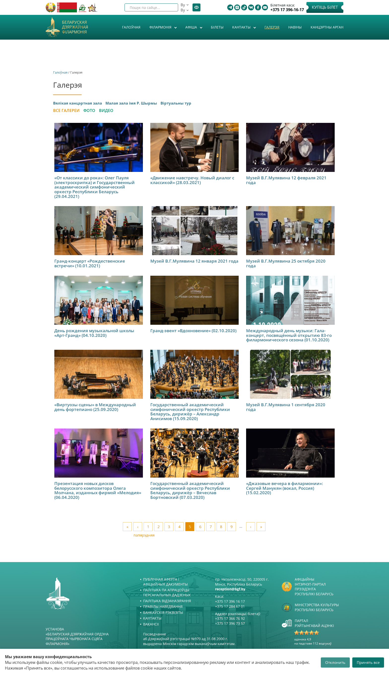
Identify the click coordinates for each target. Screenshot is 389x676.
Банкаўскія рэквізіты (163, 612)
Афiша (191, 27)
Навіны (295, 27)
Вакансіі (151, 624)
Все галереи (66, 110)
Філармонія (160, 27)
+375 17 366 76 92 (230, 618)
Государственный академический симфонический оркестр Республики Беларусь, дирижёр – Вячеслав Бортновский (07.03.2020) (190, 490)
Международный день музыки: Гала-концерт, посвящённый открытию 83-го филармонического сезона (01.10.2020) (289, 335)
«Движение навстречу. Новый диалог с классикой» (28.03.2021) (192, 180)
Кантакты (242, 27)
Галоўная (131, 27)
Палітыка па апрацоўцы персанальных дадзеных (167, 592)
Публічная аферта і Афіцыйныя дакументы (165, 582)
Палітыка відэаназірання (167, 600)
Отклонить (335, 662)
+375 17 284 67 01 (230, 606)
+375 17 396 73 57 (230, 623)
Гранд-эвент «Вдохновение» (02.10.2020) (193, 330)
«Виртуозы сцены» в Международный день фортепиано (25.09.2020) (95, 407)
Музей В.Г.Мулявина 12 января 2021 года (194, 261)
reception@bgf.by (230, 589)
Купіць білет (325, 7)
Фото (89, 110)
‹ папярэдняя (137, 527)
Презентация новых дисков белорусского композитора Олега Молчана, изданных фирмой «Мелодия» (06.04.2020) (97, 490)
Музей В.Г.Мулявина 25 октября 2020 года (285, 263)
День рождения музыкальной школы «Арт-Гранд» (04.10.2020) (94, 333)
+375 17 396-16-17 (287, 9)
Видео (106, 110)
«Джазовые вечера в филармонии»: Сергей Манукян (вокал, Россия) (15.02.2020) (284, 488)
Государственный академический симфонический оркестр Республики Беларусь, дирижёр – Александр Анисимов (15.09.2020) (190, 411)
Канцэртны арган (327, 27)
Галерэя (271, 27)
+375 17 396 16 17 (230, 601)
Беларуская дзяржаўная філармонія (75, 27)
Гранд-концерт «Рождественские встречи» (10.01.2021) (89, 263)
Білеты (217, 27)
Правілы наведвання (163, 606)
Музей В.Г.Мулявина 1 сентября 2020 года (285, 407)
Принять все (368, 662)
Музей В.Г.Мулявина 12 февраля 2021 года (286, 180)
